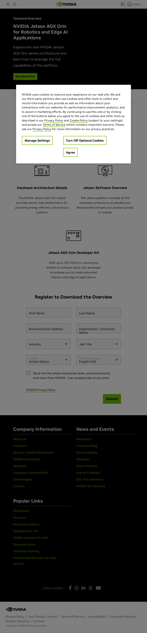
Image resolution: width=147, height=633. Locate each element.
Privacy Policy (53, 120)
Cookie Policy (79, 120)
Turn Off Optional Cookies (85, 140)
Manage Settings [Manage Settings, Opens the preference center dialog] (37, 140)
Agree (70, 152)
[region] (73, 124)
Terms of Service (54, 124)
